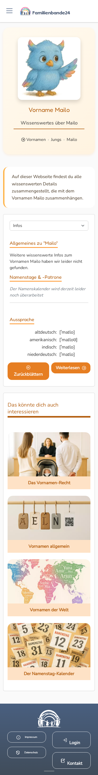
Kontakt (71, 762)
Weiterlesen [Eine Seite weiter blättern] (71, 368)
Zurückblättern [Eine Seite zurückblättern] (28, 371)
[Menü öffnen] (9, 11)
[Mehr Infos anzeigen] (49, 771)
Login (71, 741)
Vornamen (36, 140)
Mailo (72, 140)
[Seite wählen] (49, 226)
